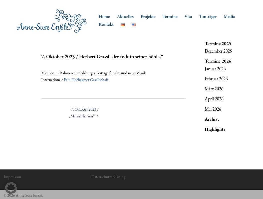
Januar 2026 (215, 69)
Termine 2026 (218, 61)
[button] (11, 188)
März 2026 (214, 89)
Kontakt (106, 24)
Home (104, 16)
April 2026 (214, 99)
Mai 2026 (213, 109)
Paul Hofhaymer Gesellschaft (86, 79)
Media (229, 16)
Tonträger (208, 16)
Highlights (215, 129)
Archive (212, 119)
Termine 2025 (218, 43)
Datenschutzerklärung (108, 176)
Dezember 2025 (218, 51)
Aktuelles (125, 16)
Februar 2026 (216, 79)
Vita (188, 16)
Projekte (148, 16)
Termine (169, 16)
